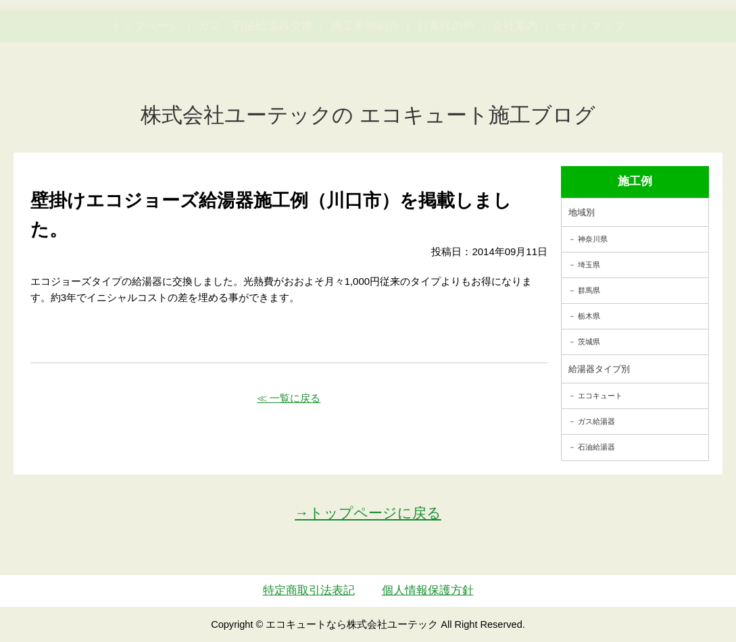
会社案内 (515, 90)
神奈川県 (593, 239)
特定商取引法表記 (309, 590)
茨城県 (589, 342)
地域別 (581, 212)
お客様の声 (445, 90)
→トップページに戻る (368, 512)
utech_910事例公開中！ (263, 47)
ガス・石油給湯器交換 (255, 90)
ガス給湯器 (596, 421)
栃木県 (589, 316)
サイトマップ (590, 90)
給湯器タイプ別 (599, 369)
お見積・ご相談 (680, 37)
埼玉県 (589, 265)
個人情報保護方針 (428, 590)
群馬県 (589, 290)
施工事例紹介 (364, 90)
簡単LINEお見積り (586, 37)
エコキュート (600, 396)
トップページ (145, 90)
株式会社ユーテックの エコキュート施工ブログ (368, 115)
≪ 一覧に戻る (288, 398)
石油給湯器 (596, 447)
